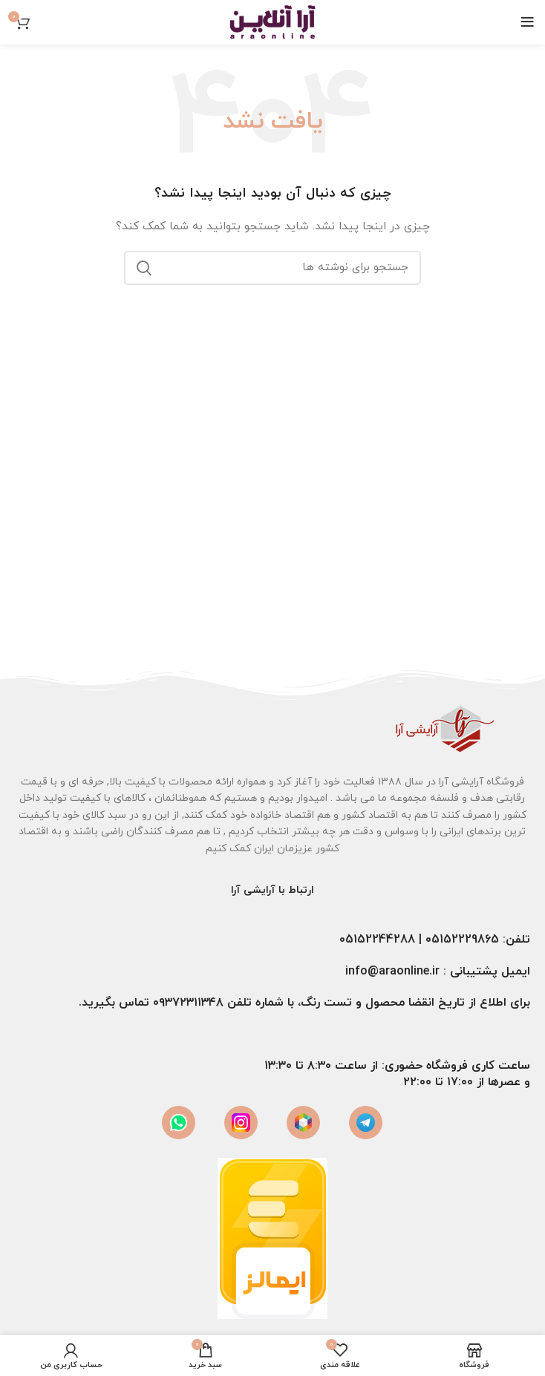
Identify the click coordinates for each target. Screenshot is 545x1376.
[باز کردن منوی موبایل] (527, 22)
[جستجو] (272, 268)
